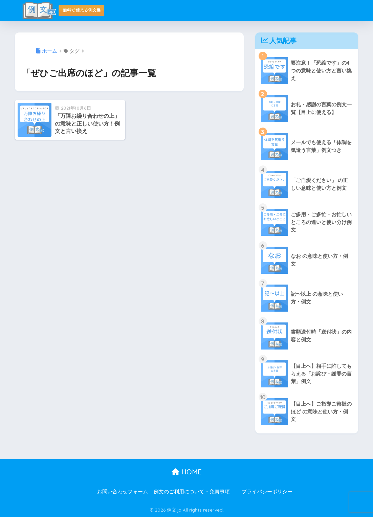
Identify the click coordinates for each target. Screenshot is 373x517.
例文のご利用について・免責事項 (192, 491)
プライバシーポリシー (267, 491)
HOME (187, 472)
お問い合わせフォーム (122, 491)
